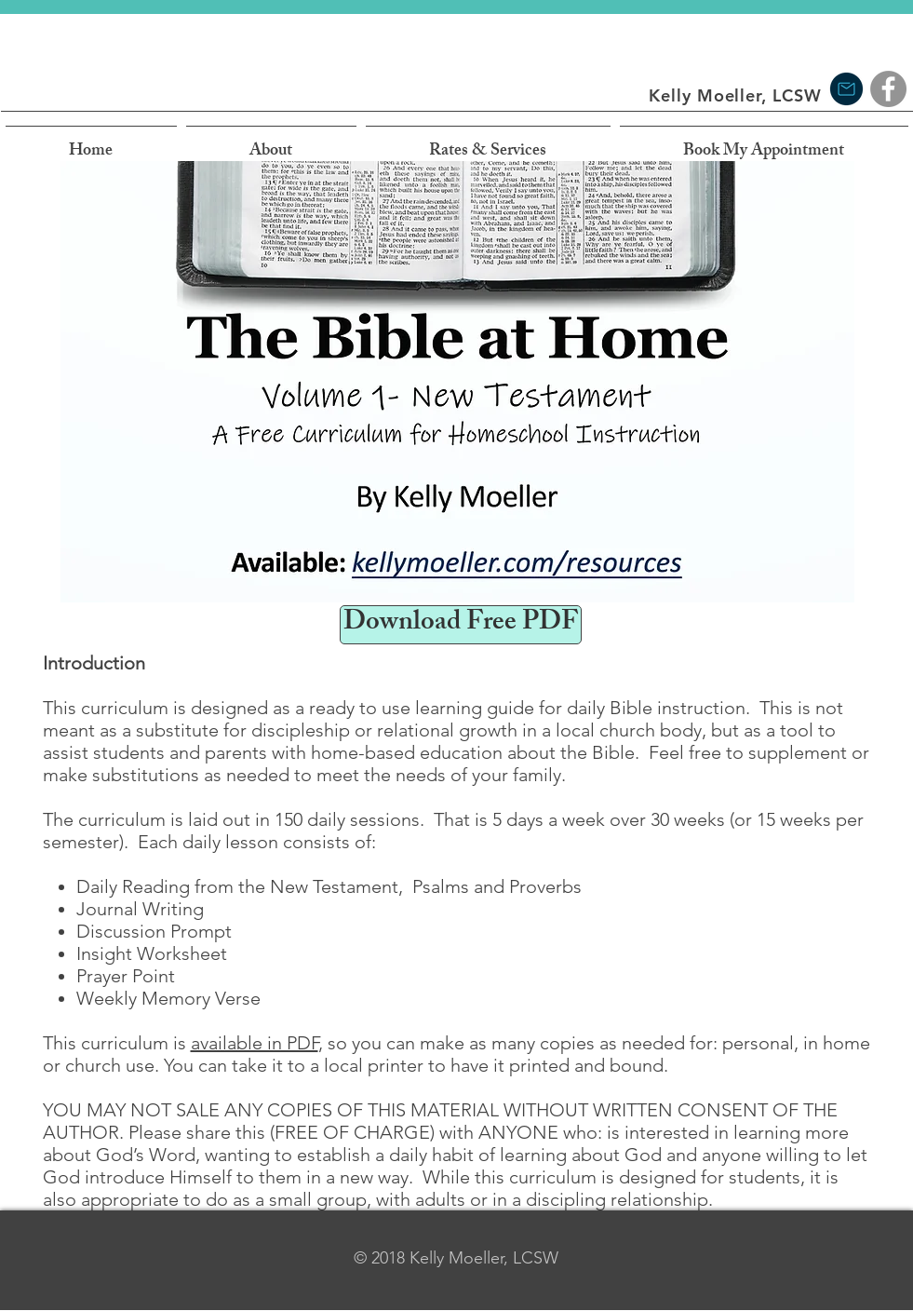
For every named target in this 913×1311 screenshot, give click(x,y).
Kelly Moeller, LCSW (735, 95)
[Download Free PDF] (461, 624)
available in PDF (254, 1043)
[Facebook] (888, 89)
